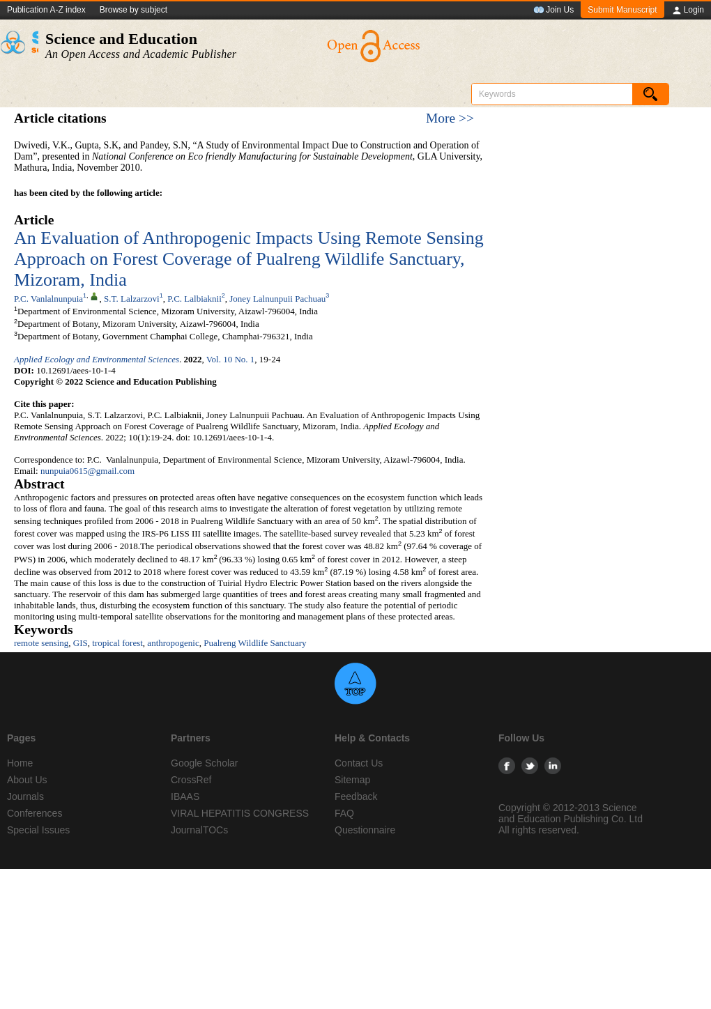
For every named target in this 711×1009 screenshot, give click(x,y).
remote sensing (41, 643)
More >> (450, 118)
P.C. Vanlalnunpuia (48, 298)
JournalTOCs (199, 829)
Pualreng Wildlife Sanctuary (255, 643)
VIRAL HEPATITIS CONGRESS (240, 813)
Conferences (34, 813)
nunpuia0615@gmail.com (87, 470)
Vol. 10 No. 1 (230, 359)
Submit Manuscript (622, 10)
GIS (80, 643)
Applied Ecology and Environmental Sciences (96, 359)
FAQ (344, 813)
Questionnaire (365, 829)
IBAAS (185, 796)
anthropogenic (173, 643)
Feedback (356, 796)
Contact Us (359, 763)
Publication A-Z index (46, 10)
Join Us (553, 10)
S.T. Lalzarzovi (132, 298)
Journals (25, 796)
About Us (27, 779)
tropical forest (117, 643)
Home (20, 763)
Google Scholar (204, 763)
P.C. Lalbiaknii (194, 298)
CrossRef (191, 779)
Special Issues (38, 829)
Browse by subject (133, 10)
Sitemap (352, 779)
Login (687, 10)
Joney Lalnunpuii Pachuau (277, 298)
